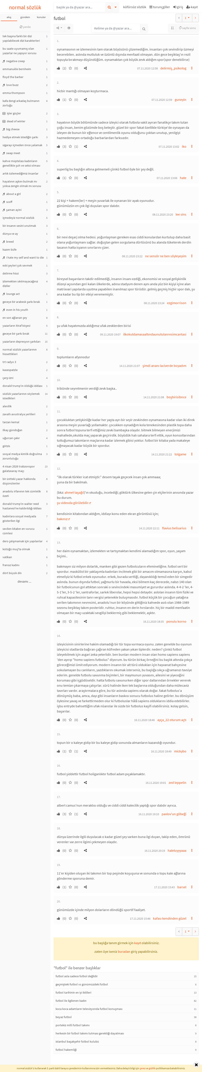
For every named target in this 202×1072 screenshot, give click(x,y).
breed (8, 241)
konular (41, 17)
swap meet (11, 153)
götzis (6, 446)
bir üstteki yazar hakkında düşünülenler (19, 481)
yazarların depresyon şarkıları (21, 341)
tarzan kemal (11, 422)
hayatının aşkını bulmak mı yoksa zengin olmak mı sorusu (22, 183)
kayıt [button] (137, 943)
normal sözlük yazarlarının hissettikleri (20, 352)
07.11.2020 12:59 (162, 100)
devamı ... (24, 581)
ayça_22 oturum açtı (171, 720)
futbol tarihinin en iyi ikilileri (73, 992)
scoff (7, 202)
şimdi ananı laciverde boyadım (164, 365)
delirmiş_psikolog (173, 68)
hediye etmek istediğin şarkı (20, 137)
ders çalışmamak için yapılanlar (23, 541)
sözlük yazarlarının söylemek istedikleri (21, 396)
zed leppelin (177, 782)
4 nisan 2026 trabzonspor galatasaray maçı (19, 468)
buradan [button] (124, 951)
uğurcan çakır (11, 438)
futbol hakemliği (66, 1050)
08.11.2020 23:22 (132, 256)
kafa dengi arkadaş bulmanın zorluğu (21, 103)
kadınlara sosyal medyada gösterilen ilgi (19, 518)
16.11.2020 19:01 (156, 783)
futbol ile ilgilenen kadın (71, 1001)
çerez (142, 1068)
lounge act (11, 294)
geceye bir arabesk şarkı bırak (21, 302)
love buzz (10, 85)
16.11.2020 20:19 (154, 851)
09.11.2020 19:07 (110, 334)
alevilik (7, 406)
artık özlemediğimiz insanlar (20, 173)
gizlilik (152, 1068)
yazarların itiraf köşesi (16, 326)
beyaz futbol (64, 1017)
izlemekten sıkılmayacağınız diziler (20, 283)
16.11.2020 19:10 (148, 814)
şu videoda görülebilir (72, 503)
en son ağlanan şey (15, 318)
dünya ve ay (10, 234)
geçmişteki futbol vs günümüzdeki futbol (82, 984)
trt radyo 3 (9, 362)
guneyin (180, 99)
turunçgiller (159, 7)
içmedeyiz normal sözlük (18, 218)
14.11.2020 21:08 (153, 397)
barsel (181, 887)
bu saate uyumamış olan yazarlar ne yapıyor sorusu (19, 51)
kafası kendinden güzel (169, 918)
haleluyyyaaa (177, 850)
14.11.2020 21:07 (129, 366)
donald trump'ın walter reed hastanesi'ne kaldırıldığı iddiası (22, 506)
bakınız (62, 519)
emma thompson (14, 93)
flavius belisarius (174, 528)
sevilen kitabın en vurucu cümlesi (19, 531)
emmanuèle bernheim (17, 69)
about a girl (12, 194)
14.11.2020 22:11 (149, 528)
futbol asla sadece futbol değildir (77, 976)
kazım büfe (10, 249)
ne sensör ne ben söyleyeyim (165, 256)
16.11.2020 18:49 (161, 751)
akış (9, 17)
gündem (25, 17)
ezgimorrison (176, 303)
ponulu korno (176, 621)
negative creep (14, 61)
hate (183, 178)
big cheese (11, 129)
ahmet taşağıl (74, 492)
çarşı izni (8, 378)
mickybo (180, 751)
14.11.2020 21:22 (161, 454)
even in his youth (15, 310)
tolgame (180, 454)
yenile (25, 27)
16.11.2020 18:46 (144, 720)
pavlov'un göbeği (174, 814)
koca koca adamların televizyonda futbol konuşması (89, 1009)
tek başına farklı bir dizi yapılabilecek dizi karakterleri (21, 38)
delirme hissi (11, 273)
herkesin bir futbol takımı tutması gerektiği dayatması (90, 1033)
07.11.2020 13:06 (167, 178)
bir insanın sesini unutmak (19, 226)
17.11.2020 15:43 (164, 887)
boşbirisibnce (176, 397)
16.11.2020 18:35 (153, 621)
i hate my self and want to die (23, 257)
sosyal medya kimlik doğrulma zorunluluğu (22, 456)
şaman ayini (12, 210)
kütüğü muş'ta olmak (16, 549)
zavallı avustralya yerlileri (19, 414)
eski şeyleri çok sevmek (17, 265)
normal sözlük (25, 7)
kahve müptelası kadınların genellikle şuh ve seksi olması (21, 163)
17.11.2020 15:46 (140, 918)
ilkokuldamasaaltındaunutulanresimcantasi (154, 334)
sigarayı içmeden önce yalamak (22, 145)
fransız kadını (11, 565)
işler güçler (12, 113)
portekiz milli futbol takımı (73, 1025)
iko (184, 146)
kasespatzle (10, 370)
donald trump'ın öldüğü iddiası (22, 386)
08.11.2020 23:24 (154, 303)
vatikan (7, 557)
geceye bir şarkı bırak (16, 333)
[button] (135, 7)
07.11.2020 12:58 (147, 68)
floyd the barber (13, 77)
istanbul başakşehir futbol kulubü (77, 1041)
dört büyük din (12, 573)
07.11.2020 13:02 (169, 147)
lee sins (181, 214)
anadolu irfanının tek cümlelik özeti (22, 493)
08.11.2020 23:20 (162, 214)
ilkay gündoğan (12, 430)
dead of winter (14, 121)
